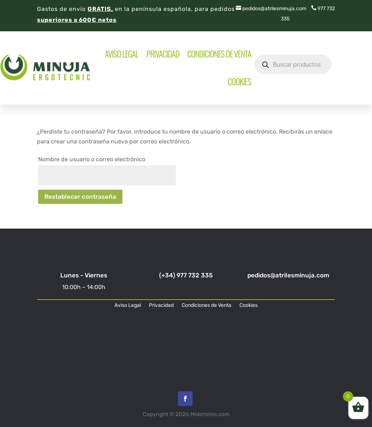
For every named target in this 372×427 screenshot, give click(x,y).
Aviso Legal (121, 54)
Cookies (239, 81)
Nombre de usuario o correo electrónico (91, 159)
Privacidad (162, 54)
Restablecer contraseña (80, 196)
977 (318, 8)
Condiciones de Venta (219, 54)
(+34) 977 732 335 (186, 275)
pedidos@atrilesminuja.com (271, 8)
